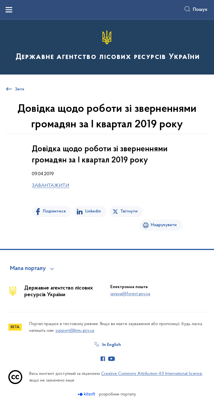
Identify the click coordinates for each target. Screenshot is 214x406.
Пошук (200, 9)
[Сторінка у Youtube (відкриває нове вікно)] (111, 358)
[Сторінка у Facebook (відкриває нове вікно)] (102, 358)
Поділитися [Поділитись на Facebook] (54, 211)
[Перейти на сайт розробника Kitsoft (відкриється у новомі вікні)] (87, 394)
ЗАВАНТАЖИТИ (50, 185)
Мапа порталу (28, 269)
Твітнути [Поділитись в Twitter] (129, 211)
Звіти (19, 89)
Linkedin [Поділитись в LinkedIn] (93, 211)
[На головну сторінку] (107, 46)
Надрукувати (164, 225)
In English (111, 345)
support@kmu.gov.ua (74, 330)
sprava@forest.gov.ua (130, 294)
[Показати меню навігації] (9, 9)
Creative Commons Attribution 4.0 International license (151, 374)
